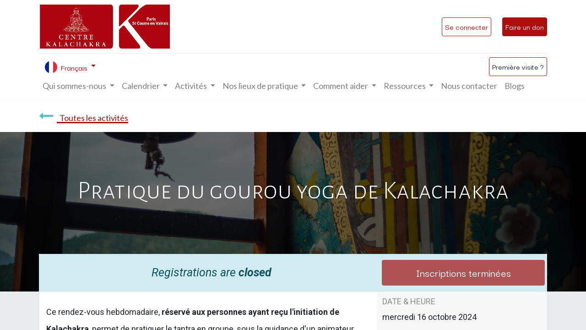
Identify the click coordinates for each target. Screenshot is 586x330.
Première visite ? (518, 66)
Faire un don (524, 26)
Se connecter (466, 26)
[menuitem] (469, 86)
